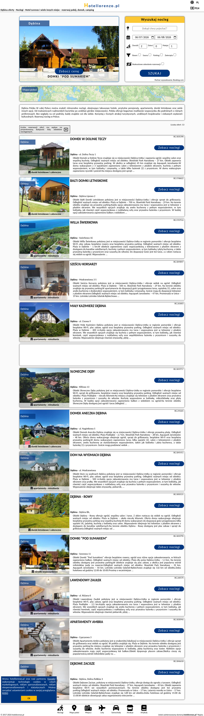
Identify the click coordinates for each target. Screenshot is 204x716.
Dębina (24, 142)
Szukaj (154, 73)
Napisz (200, 714)
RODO (5, 693)
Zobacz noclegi (169, 147)
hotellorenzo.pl (102, 5)
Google (51, 678)
